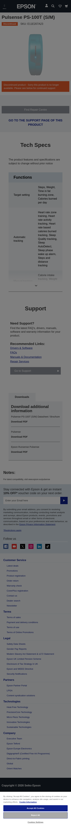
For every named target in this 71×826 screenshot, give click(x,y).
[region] (35, 808)
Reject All (35, 815)
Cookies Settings (35, 822)
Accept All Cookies (35, 808)
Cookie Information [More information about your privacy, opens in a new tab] (28, 802)
